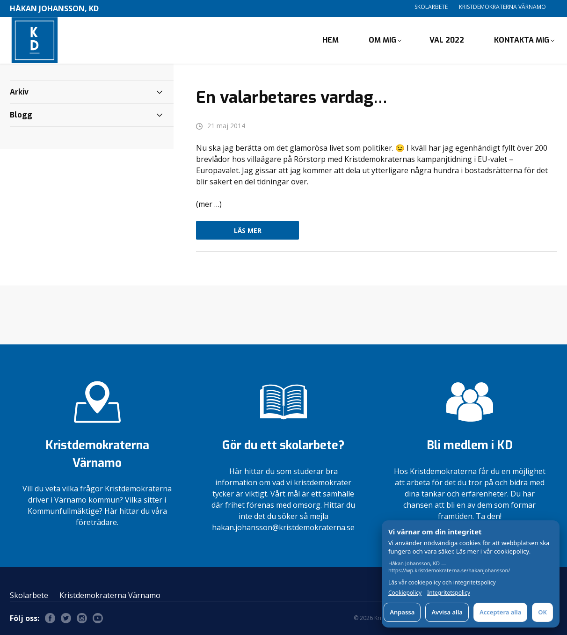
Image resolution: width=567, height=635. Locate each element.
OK (542, 612)
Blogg (21, 115)
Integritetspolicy (448, 593)
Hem (330, 40)
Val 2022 (446, 40)
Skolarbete (431, 7)
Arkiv (19, 92)
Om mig (382, 40)
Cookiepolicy (405, 593)
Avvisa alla (447, 612)
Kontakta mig (521, 40)
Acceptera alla (500, 612)
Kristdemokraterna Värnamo (502, 7)
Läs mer (248, 230)
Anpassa (402, 612)
